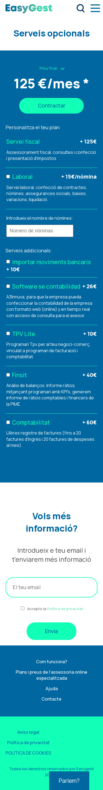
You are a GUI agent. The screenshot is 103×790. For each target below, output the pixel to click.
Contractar (51, 105)
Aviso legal (28, 732)
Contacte (51, 699)
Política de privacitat (65, 608)
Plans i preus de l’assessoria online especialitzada (51, 675)
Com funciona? (51, 662)
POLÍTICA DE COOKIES (28, 753)
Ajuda (52, 688)
